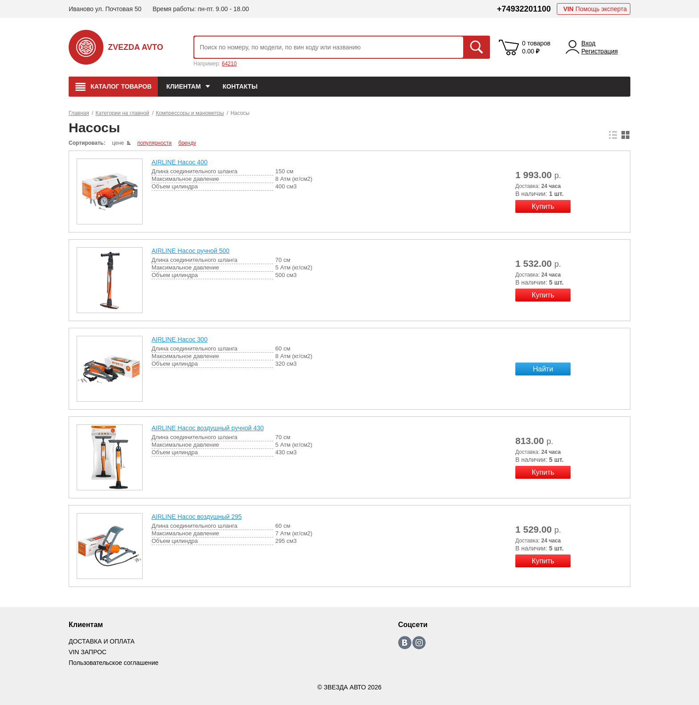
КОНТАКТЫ (239, 86)
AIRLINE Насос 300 (179, 339)
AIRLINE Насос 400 (179, 162)
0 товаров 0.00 (536, 47)
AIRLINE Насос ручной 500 (191, 250)
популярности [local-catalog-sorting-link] (154, 143)
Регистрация (599, 51)
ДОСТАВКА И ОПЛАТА (102, 641)
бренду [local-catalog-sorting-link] (187, 143)
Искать (476, 47)
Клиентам (183, 86)
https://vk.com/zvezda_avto (404, 642)
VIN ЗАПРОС (88, 652)
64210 (229, 64)
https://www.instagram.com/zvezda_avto (419, 642)
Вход (588, 43)
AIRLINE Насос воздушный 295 (197, 516)
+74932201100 (524, 8)
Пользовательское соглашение (114, 662)
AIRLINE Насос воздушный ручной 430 (208, 428)
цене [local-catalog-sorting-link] (118, 143)
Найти (543, 369)
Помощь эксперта (595, 8)
